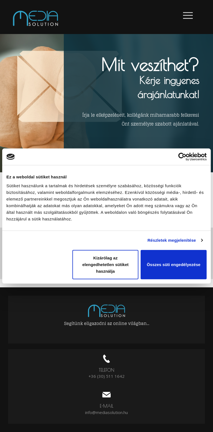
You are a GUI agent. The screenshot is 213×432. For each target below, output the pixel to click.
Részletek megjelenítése (172, 240)
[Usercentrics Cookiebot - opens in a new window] (182, 157)
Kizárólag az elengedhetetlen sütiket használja (105, 264)
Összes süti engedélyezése (173, 264)
